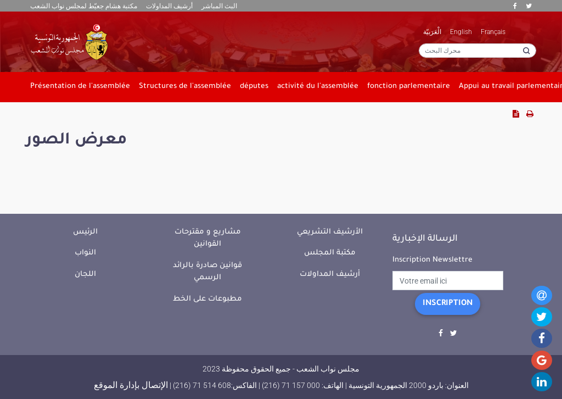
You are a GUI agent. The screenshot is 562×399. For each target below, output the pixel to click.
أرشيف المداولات (169, 6)
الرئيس (85, 232)
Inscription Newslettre (432, 260)
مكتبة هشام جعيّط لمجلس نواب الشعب (83, 6)
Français (493, 32)
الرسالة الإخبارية (425, 239)
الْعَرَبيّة (432, 32)
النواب (85, 253)
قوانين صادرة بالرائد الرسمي (207, 272)
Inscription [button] (448, 304)
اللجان (85, 274)
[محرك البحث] (477, 50)
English (461, 32)
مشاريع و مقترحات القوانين (208, 238)
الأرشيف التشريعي (330, 232)
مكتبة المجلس (330, 253)
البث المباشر (219, 6)
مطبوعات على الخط (207, 299)
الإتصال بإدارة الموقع (131, 385)
